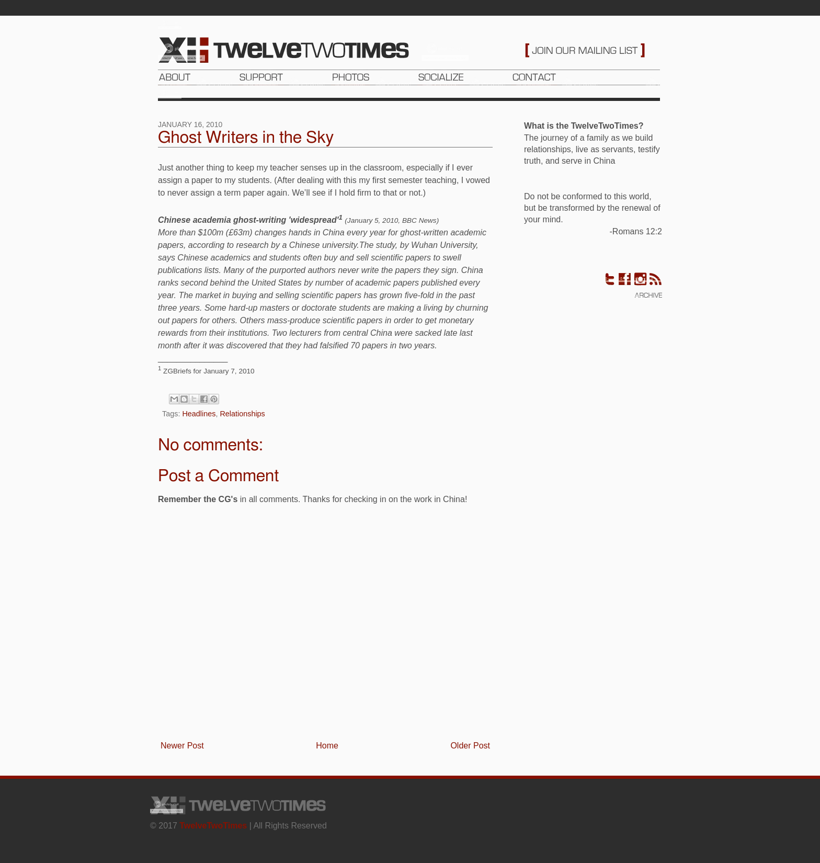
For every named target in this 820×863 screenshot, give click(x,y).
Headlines (198, 414)
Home (327, 745)
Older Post (470, 745)
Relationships (242, 414)
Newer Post (182, 745)
